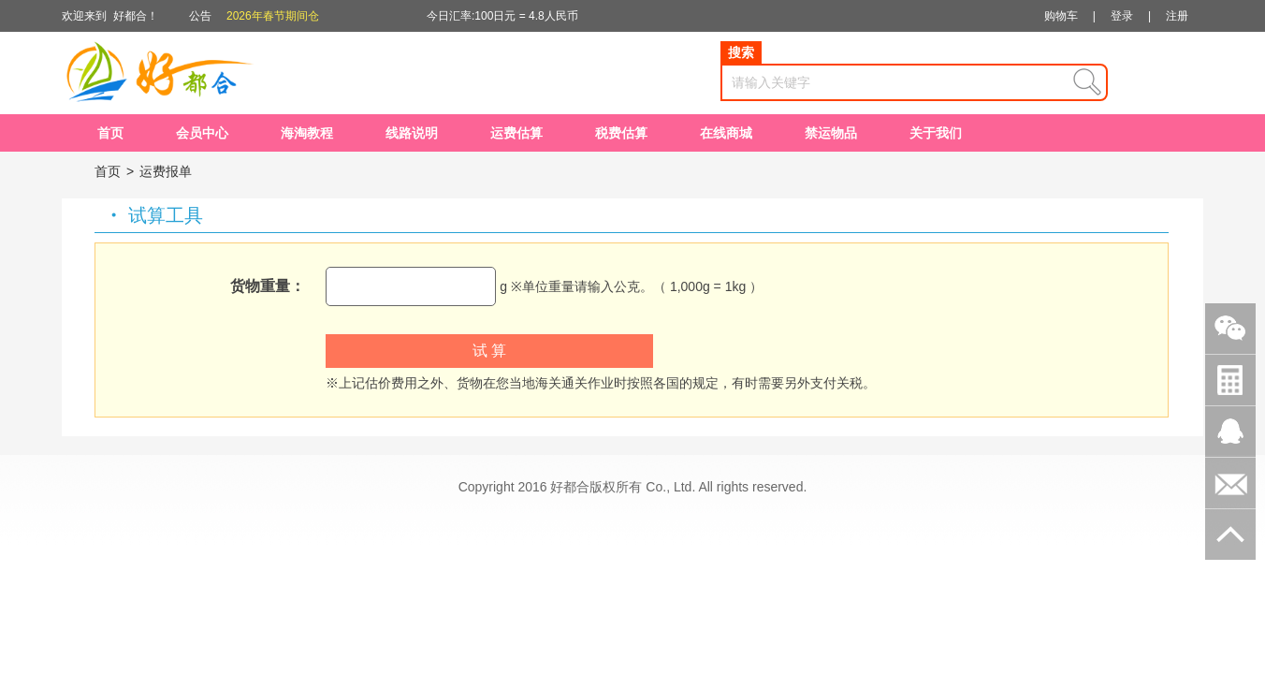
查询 (1087, 82)
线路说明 (411, 132)
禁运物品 (831, 132)
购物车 (1061, 15)
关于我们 (935, 132)
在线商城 (726, 132)
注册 (1177, 15)
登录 (1122, 15)
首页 (110, 132)
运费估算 (516, 132)
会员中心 (202, 132)
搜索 (741, 52)
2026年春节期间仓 (272, 15)
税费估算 (621, 132)
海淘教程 (307, 132)
